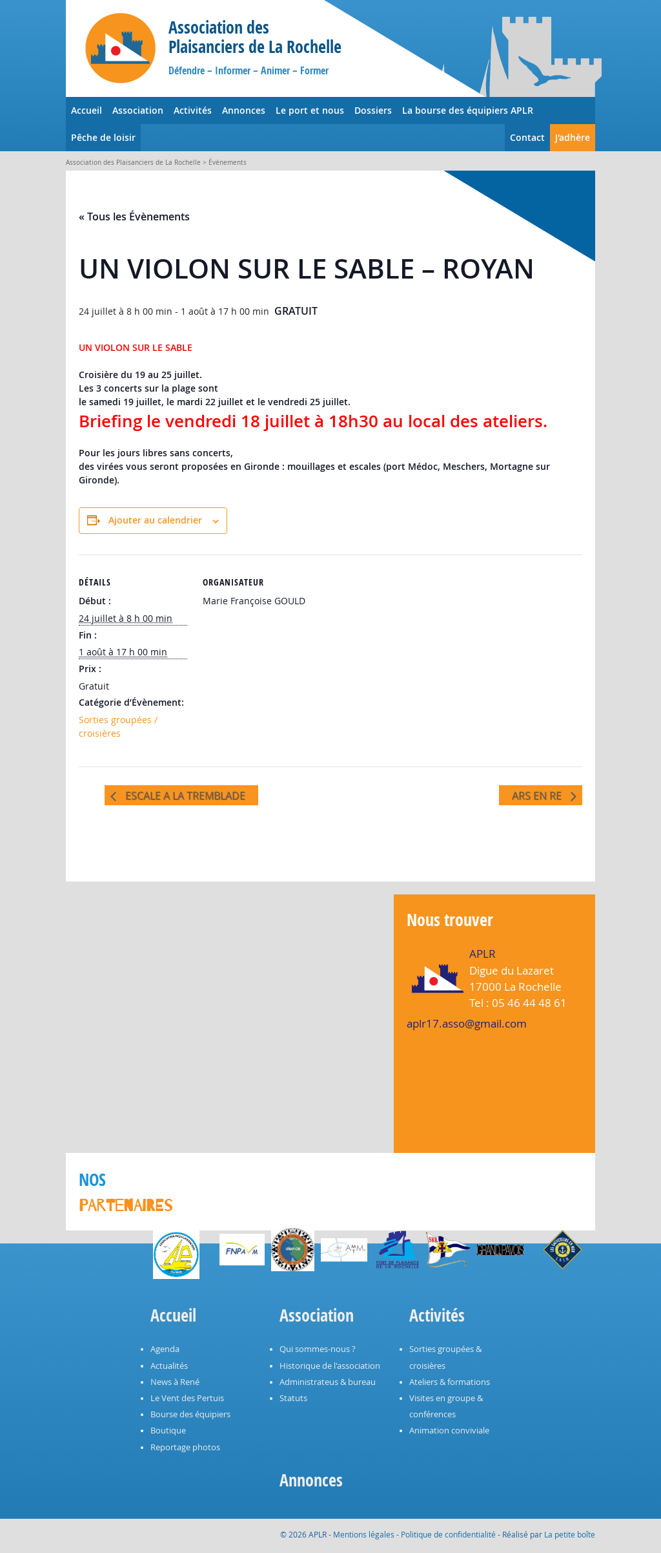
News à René (174, 1382)
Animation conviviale (449, 1430)
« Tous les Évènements (134, 216)
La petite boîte (569, 1534)
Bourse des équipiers (190, 1414)
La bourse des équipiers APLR (467, 110)
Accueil (86, 110)
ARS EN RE (538, 795)
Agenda (164, 1349)
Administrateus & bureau (328, 1382)
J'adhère (572, 137)
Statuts (293, 1398)
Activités (193, 110)
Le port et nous (310, 110)
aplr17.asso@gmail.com (467, 1023)
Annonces (243, 110)
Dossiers (373, 110)
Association (137, 110)
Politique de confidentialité (448, 1534)
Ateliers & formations (449, 1382)
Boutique (168, 1430)
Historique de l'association (330, 1365)
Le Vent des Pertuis (187, 1398)
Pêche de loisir (103, 137)
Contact (527, 137)
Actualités (169, 1365)
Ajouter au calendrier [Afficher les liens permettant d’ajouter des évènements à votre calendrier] (155, 520)
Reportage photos (185, 1447)
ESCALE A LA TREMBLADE (184, 795)
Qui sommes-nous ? (318, 1349)
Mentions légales (363, 1534)
